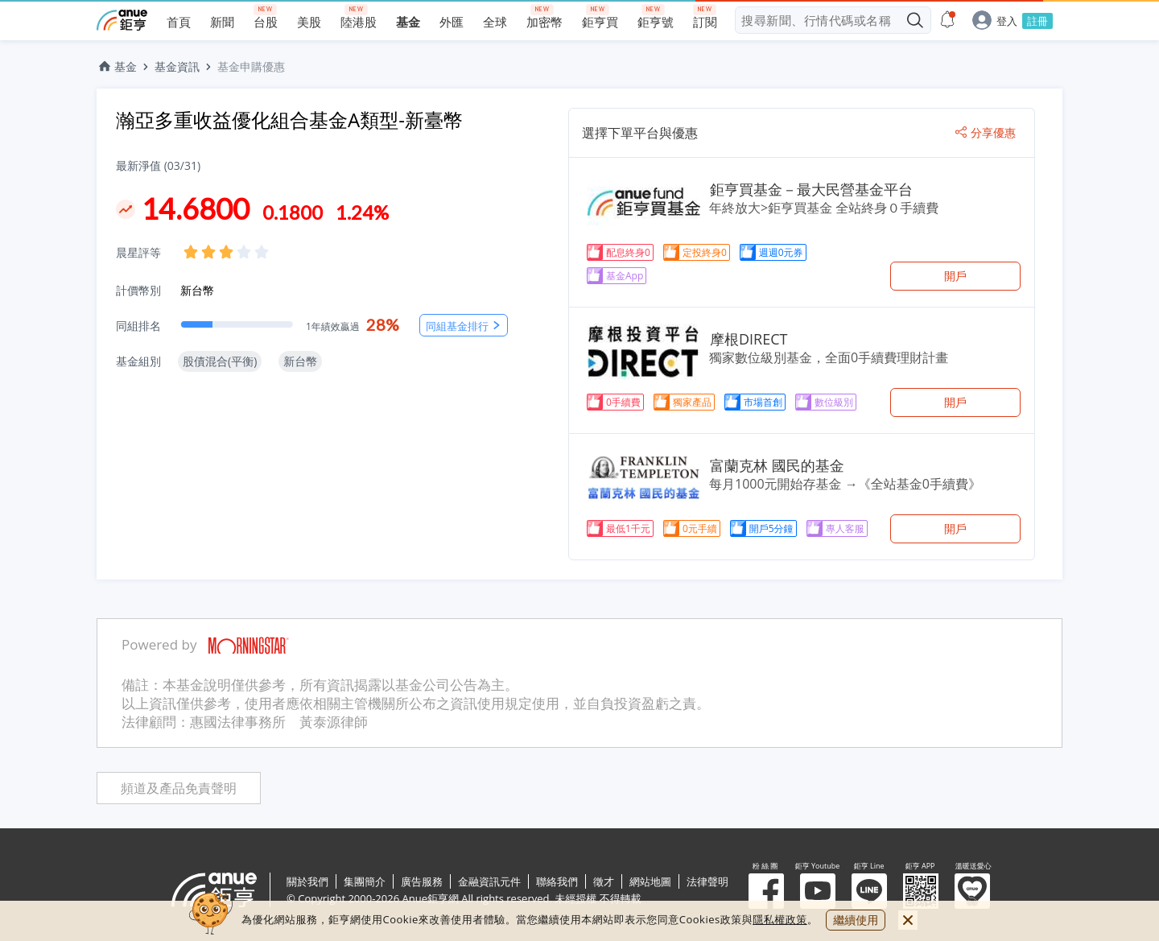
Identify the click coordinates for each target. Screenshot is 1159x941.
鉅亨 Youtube (817, 891)
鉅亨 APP (920, 891)
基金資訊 (177, 66)
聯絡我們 (557, 881)
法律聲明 (707, 881)
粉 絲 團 (766, 891)
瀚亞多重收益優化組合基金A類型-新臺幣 (289, 119)
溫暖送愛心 (972, 891)
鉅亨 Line (869, 891)
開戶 (955, 275)
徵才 (603, 881)
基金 (117, 66)
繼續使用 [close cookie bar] (855, 919)
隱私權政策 (780, 919)
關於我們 (307, 881)
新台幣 (197, 290)
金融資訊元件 (489, 881)
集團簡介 (365, 881)
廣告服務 (422, 881)
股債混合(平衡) (220, 361)
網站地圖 (650, 881)
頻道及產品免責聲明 (179, 788)
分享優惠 (985, 132)
